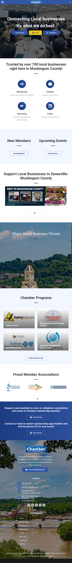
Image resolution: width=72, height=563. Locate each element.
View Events (53, 153)
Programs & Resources (50, 95)
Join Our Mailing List (35, 469)
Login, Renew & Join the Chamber (22, 95)
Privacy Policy (30, 553)
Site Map (62, 553)
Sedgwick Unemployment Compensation (50, 346)
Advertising (22, 114)
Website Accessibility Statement (47, 553)
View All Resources (36, 358)
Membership (22, 92)
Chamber (50, 92)
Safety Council (12, 325)
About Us (22, 537)
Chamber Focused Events (50, 117)
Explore (22, 544)
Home (21, 518)
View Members (19, 153)
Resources (23, 526)
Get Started (36, 417)
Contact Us (23, 540)
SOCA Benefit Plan (13, 348)
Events (50, 114)
